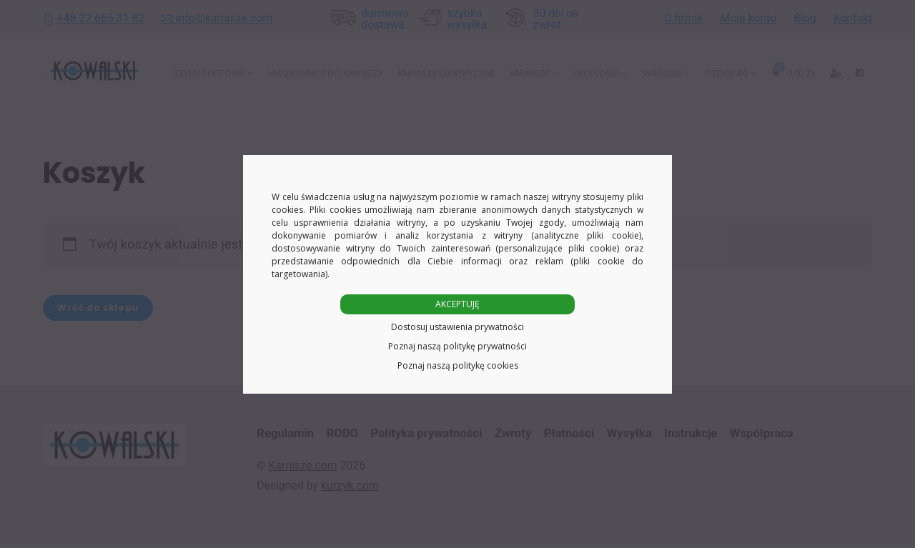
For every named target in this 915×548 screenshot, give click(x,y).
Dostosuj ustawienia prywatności (457, 327)
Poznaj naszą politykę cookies (457, 365)
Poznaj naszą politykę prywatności (457, 346)
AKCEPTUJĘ (457, 304)
